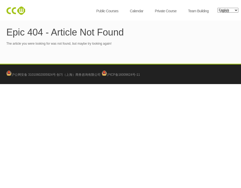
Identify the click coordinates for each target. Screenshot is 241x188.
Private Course (166, 11)
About (224, 11)
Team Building (198, 11)
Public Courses (107, 11)
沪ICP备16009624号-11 (121, 75)
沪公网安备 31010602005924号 (34, 75)
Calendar (136, 11)
